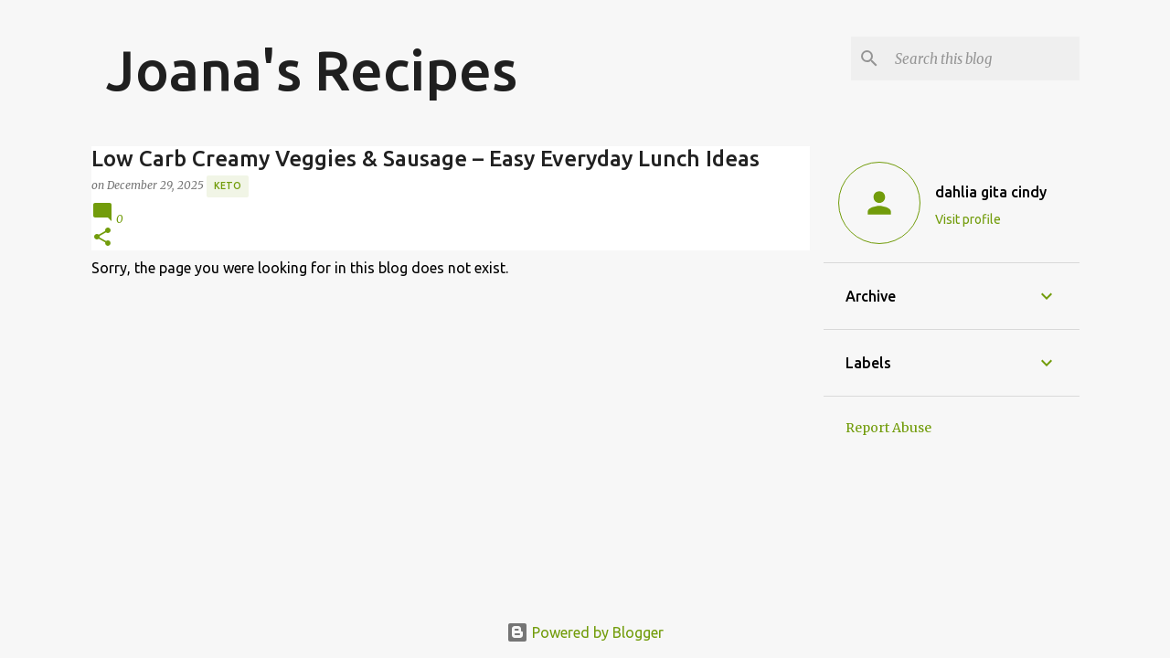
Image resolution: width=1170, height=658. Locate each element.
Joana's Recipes (311, 69)
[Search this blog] (984, 58)
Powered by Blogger (585, 632)
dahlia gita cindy (991, 192)
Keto (227, 185)
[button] (102, 238)
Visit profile (968, 219)
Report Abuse (888, 427)
